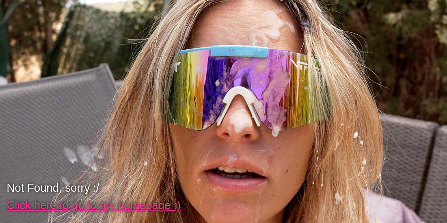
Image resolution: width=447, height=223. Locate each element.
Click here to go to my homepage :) (94, 205)
